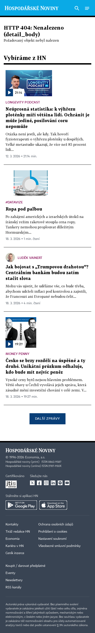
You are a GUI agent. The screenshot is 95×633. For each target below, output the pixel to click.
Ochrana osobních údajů (55, 524)
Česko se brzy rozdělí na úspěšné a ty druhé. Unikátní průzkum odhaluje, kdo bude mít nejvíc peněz (45, 366)
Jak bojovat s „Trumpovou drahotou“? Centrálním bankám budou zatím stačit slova (47, 273)
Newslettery (14, 580)
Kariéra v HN (15, 546)
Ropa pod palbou (24, 209)
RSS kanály (13, 587)
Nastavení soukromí (52, 538)
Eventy (10, 573)
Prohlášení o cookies (52, 531)
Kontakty (12, 524)
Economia (13, 538)
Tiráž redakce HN (18, 531)
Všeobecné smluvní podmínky (59, 546)
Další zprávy (47, 418)
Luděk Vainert (30, 258)
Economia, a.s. (35, 457)
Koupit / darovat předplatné (25, 566)
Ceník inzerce (15, 553)
